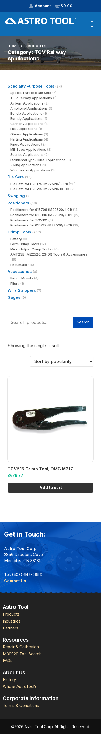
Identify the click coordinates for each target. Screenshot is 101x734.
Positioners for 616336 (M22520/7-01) (41, 215)
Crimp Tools (19, 232)
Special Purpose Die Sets (30, 93)
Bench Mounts (21, 278)
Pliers (14, 284)
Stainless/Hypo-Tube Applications (37, 160)
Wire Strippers (22, 290)
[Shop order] (61, 361)
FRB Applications (23, 129)
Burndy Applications (26, 119)
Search (83, 322)
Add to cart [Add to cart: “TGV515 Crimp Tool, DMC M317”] (50, 487)
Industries (12, 621)
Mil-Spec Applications (28, 149)
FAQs (7, 660)
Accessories (20, 271)
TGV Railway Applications (31, 98)
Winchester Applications (30, 170)
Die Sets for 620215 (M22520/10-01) (39, 189)
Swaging (16, 195)
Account (43, 5)
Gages (14, 297)
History (9, 679)
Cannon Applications (26, 124)
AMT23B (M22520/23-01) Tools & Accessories (48, 254)
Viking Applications (25, 165)
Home (13, 46)
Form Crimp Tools (24, 244)
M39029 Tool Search (22, 653)
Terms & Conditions (21, 705)
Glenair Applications (26, 134)
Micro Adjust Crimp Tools (30, 249)
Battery (16, 239)
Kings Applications (25, 144)
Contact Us (15, 580)
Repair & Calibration (21, 646)
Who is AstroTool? (19, 686)
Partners (10, 628)
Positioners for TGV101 (28, 220)
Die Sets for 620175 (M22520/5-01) (39, 184)
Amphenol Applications (29, 108)
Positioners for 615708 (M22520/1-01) (41, 210)
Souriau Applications (26, 155)
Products (35, 46)
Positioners (18, 203)
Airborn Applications (26, 103)
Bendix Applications (26, 113)
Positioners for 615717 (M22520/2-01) (41, 225)
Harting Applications (26, 139)
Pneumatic (18, 265)
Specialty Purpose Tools (31, 86)
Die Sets (16, 177)
